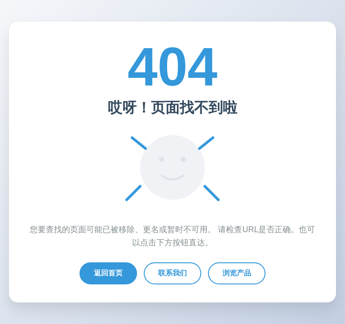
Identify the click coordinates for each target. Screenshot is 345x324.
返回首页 (108, 273)
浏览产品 (236, 273)
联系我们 (172, 273)
